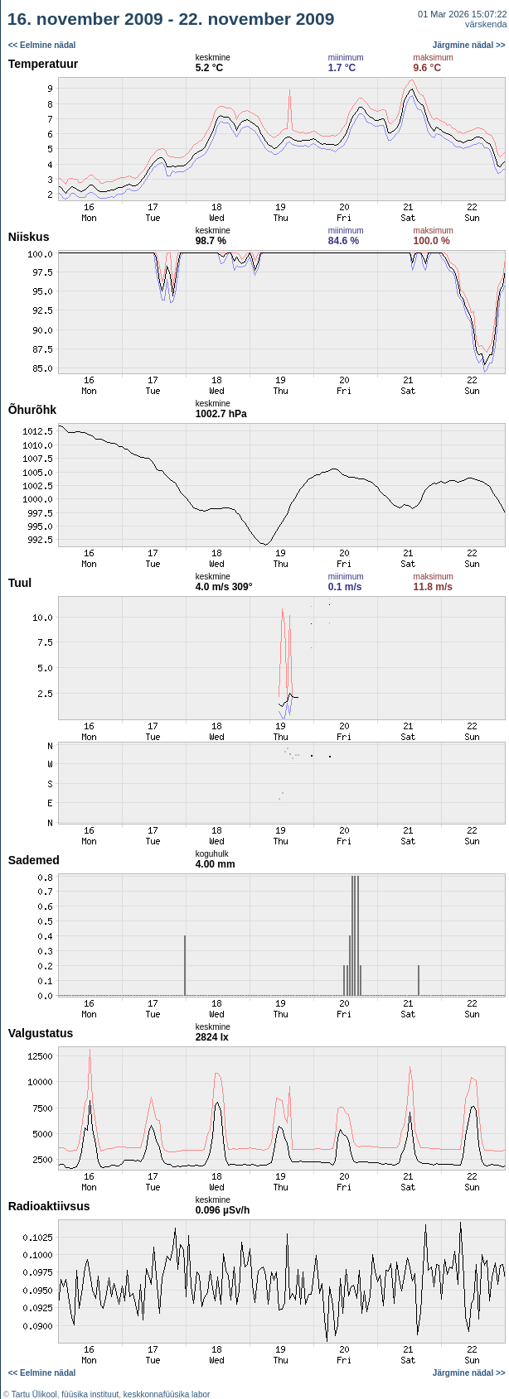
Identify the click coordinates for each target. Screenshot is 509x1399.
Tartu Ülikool (34, 1394)
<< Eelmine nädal (42, 45)
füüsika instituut (90, 1394)
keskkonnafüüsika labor (167, 1394)
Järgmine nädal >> (469, 45)
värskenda (486, 24)
